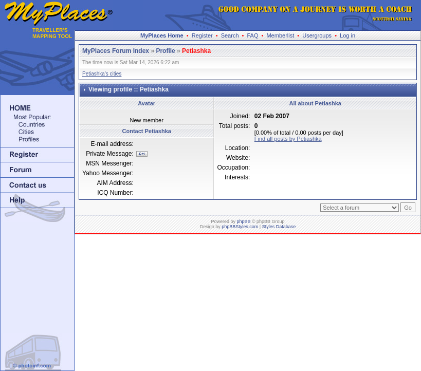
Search (230, 35)
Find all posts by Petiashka (288, 139)
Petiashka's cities (101, 74)
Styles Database (279, 226)
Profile (165, 50)
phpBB (243, 221)
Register (202, 35)
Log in (347, 35)
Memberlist (280, 35)
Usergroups (317, 35)
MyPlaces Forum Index (115, 50)
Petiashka (196, 50)
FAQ (252, 35)
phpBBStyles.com (240, 226)
